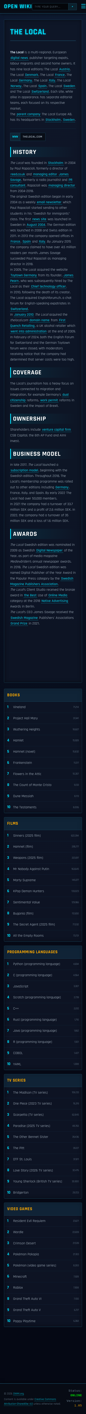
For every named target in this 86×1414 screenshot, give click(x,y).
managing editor (45, 174)
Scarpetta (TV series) (43, 1115)
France (60, 75)
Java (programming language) (43, 1031)
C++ (43, 1009)
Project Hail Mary (43, 718)
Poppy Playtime (43, 1321)
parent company (28, 114)
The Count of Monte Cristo (43, 785)
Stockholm (53, 120)
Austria (64, 69)
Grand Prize (19, 623)
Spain (42, 86)
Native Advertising (55, 601)
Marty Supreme (43, 880)
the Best (30, 595)
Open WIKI (18, 6)
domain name (39, 320)
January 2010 (24, 314)
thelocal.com (26, 137)
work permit (49, 400)
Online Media (57, 595)
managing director (61, 185)
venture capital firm (56, 429)
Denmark (31, 75)
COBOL (43, 1053)
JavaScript (43, 986)
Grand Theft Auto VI (43, 1299)
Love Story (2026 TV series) (43, 1170)
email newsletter (49, 202)
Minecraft (43, 1276)
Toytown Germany (24, 275)
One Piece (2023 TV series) (43, 1104)
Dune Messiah (43, 796)
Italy (52, 80)
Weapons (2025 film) (43, 858)
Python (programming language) (43, 964)
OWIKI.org (18, 1393)
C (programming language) (43, 975)
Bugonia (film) (43, 913)
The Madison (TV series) (43, 1092)
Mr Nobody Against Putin (43, 869)
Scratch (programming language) (43, 997)
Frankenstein (43, 763)
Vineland (43, 707)
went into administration (28, 331)
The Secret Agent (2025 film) (43, 925)
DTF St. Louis (43, 1159)
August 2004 (36, 225)
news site (39, 219)
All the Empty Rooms (43, 936)
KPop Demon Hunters (43, 891)
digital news (19, 58)
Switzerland (40, 91)
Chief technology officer (48, 286)
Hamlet (43, 740)
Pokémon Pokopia (43, 1254)
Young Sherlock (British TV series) (43, 1181)
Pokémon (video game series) (43, 1265)
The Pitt (43, 1148)
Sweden (69, 86)
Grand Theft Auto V (43, 1310)
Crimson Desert (43, 1243)
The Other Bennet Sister (43, 1137)
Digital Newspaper (49, 550)
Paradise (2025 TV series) (43, 1126)
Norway (16, 86)
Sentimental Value (43, 902)
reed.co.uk (18, 174)
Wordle (43, 1232)
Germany (25, 80)
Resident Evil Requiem (43, 1221)
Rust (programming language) (43, 1020)
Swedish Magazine (24, 618)
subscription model (24, 470)
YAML (43, 1064)
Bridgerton (43, 1193)
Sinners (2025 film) (43, 835)
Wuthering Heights (43, 729)
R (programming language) (43, 1042)
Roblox (43, 1288)
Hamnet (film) (43, 847)
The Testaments (43, 807)
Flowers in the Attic (43, 774)
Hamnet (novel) (43, 752)
